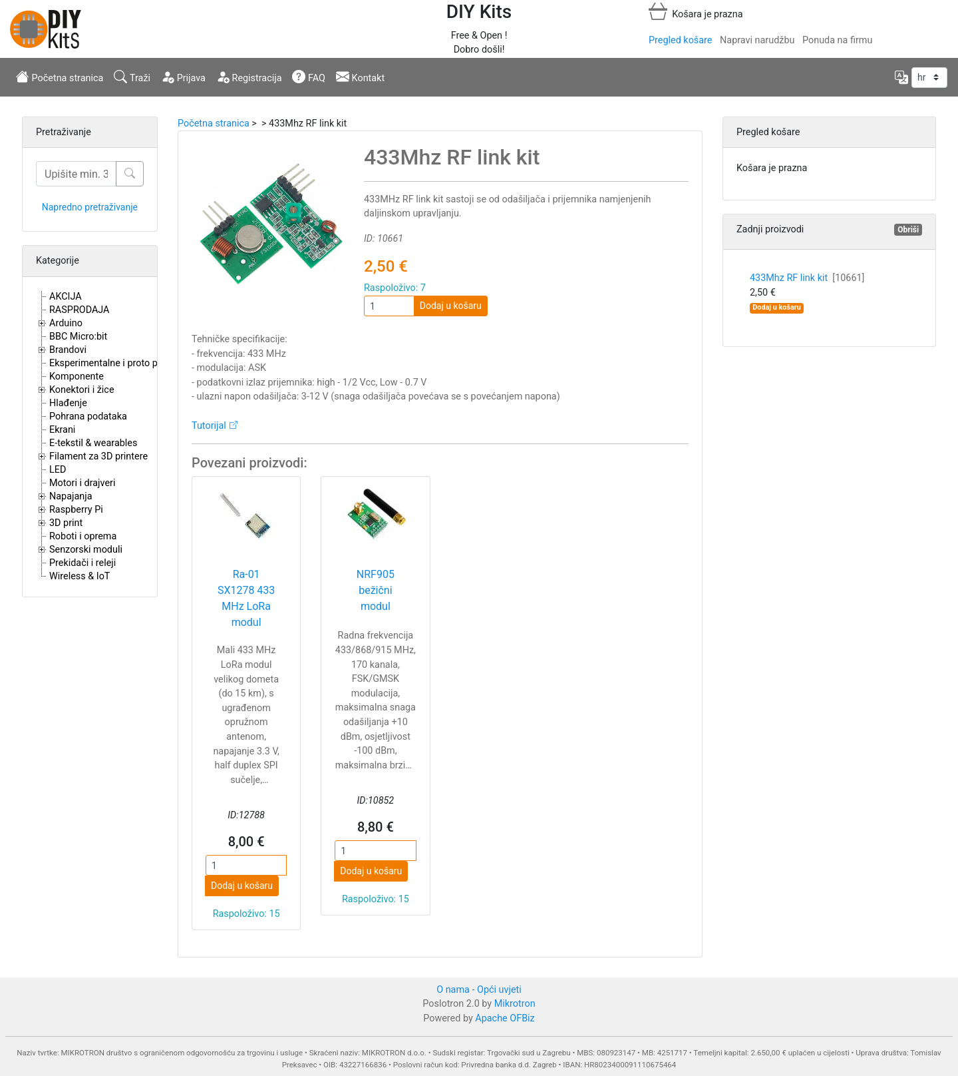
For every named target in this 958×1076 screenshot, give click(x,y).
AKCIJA (65, 296)
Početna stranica (59, 77)
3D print (65, 523)
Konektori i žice (81, 390)
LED (57, 469)
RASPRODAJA (79, 310)
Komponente (76, 376)
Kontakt (360, 77)
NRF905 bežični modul (376, 590)
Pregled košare (680, 40)
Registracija (249, 77)
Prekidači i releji (82, 563)
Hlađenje (68, 403)
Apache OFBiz (504, 1018)
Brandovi (67, 350)
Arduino (65, 323)
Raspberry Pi (76, 509)
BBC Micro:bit (78, 336)
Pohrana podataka (88, 416)
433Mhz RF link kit (807, 278)
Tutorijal (209, 425)
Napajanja (70, 496)
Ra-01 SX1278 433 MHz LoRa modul (246, 598)
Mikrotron (515, 1003)
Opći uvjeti (499, 989)
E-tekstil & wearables (93, 443)
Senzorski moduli (85, 549)
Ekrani (62, 429)
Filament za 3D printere (98, 456)
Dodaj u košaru (451, 305)
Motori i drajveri (82, 483)
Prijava (183, 77)
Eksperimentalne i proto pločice (116, 363)
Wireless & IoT (79, 576)
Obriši (908, 229)
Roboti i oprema (82, 536)
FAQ (308, 77)
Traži (132, 77)
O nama (453, 989)
